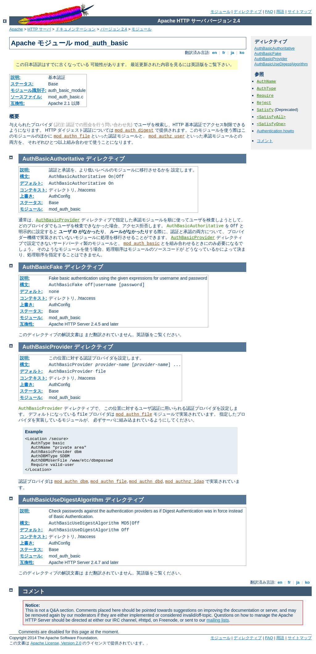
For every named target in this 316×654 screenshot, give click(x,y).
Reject (264, 103)
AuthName (266, 81)
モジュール (220, 11)
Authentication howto (275, 131)
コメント (265, 140)
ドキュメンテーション (76, 29)
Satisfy (265, 110)
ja (232, 52)
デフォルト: (31, 183)
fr (224, 52)
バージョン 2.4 (113, 29)
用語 (280, 11)
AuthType (266, 88)
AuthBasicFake (267, 53)
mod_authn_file (72, 136)
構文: (25, 176)
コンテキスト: (33, 189)
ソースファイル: (26, 96)
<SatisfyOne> (271, 124)
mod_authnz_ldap (184, 481)
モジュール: (31, 209)
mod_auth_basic (141, 243)
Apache (16, 29)
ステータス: (22, 83)
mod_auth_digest (134, 130)
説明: (15, 77)
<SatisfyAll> (271, 117)
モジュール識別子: (28, 90)
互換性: (17, 103)
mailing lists (217, 620)
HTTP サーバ (39, 29)
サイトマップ (300, 11)
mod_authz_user (166, 136)
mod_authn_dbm (71, 481)
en (214, 52)
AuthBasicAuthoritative (274, 48)
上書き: (27, 196)
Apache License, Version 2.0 (56, 643)
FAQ (269, 11)
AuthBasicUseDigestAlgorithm (281, 64)
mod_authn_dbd (146, 481)
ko (242, 52)
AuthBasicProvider (270, 58)
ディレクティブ (248, 11)
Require (265, 95)
